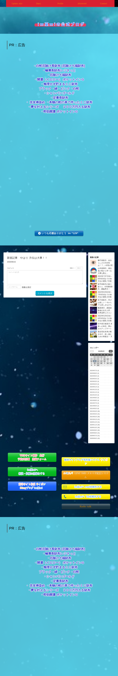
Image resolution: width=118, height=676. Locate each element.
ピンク (65, 88)
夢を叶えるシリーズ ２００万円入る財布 (60, 107)
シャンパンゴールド (60, 93)
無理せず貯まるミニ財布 (60, 84)
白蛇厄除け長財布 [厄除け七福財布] (60, 65)
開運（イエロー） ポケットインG (60, 79)
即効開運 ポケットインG (60, 111)
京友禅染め (37, 102)
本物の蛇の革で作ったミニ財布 (70, 102)
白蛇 (76, 88)
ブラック (45, 88)
